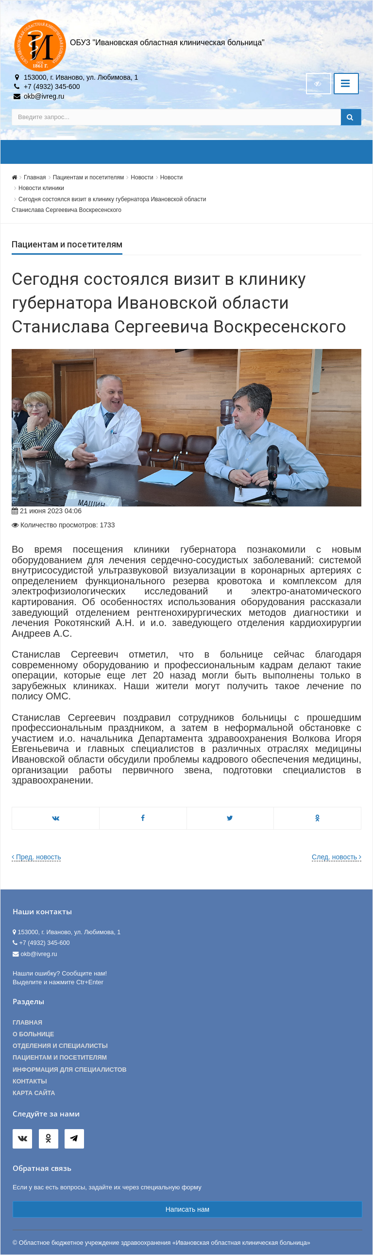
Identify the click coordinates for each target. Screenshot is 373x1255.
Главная (35, 177)
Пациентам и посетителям (88, 177)
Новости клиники (41, 188)
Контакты (30, 1081)
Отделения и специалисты (60, 1046)
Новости (142, 177)
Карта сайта (34, 1093)
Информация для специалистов (70, 1069)
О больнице (33, 1034)
